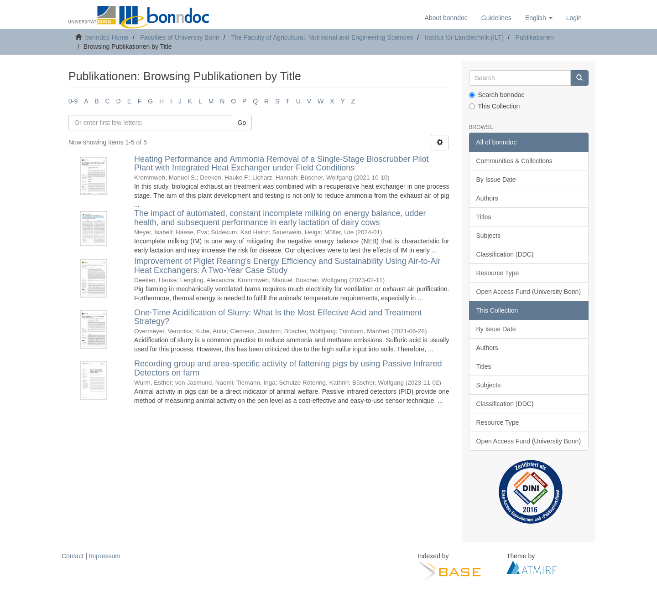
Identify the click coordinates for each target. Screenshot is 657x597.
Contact (72, 556)
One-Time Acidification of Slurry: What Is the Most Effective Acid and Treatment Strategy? (278, 317)
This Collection (494, 106)
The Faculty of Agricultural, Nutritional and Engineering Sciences (322, 37)
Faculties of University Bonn (179, 37)
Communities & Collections (514, 161)
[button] (538, 17)
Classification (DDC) (505, 254)
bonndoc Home (107, 37)
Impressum (104, 556)
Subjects (488, 235)
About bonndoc (446, 17)
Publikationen (535, 37)
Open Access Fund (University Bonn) (528, 291)
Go (242, 122)
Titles (483, 217)
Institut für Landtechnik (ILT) (464, 37)
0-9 (73, 101)
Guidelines (496, 17)
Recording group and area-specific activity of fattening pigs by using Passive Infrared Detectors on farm (288, 368)
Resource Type (497, 273)
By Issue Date (496, 179)
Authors (487, 198)
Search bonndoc (497, 94)
